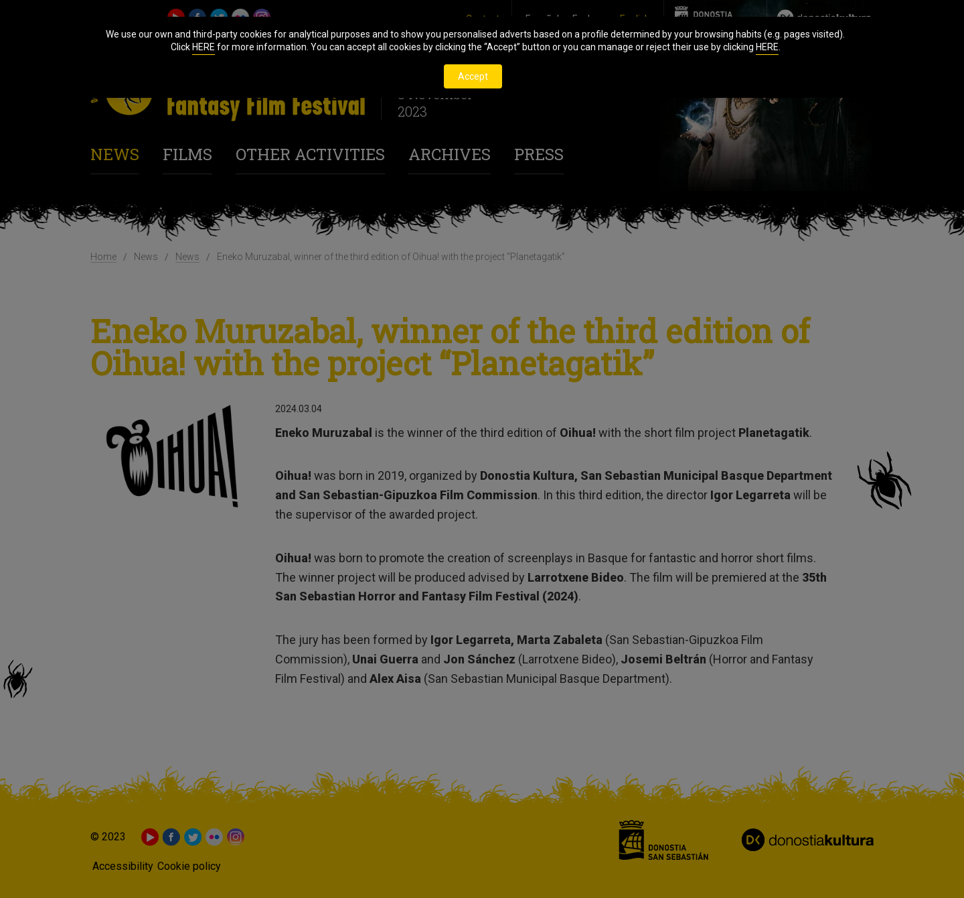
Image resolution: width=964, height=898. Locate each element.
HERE (203, 47)
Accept (473, 76)
